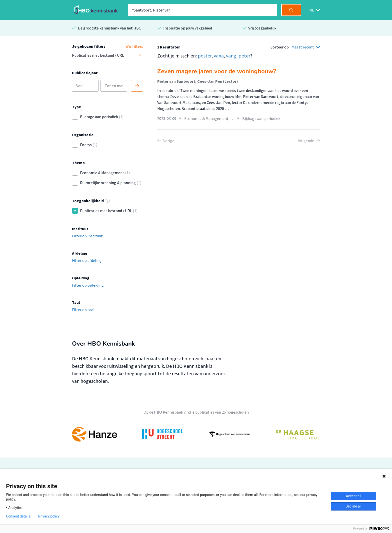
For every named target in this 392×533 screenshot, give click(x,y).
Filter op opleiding (88, 285)
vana (219, 55)
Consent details (18, 516)
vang (231, 55)
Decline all (354, 506)
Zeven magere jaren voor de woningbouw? (216, 71)
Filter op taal (83, 309)
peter (244, 55)
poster (205, 55)
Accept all (353, 496)
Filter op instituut (87, 236)
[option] (196, 434)
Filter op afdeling (87, 260)
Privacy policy (49, 516)
